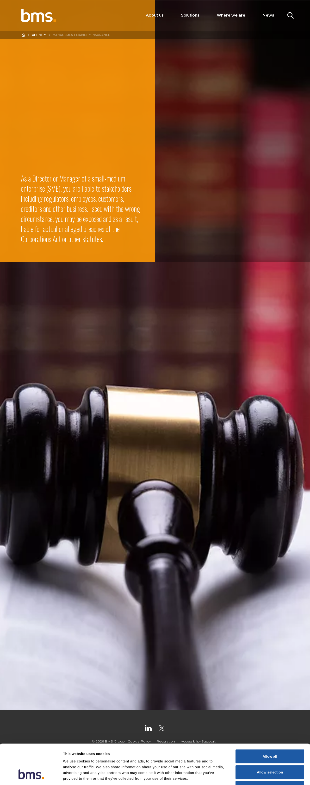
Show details (252, 775)
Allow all (270, 722)
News (268, 15)
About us (155, 15)
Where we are (231, 15)
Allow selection (270, 738)
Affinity (39, 35)
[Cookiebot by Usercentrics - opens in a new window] (31, 775)
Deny (270, 753)
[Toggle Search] (290, 15)
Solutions (190, 15)
